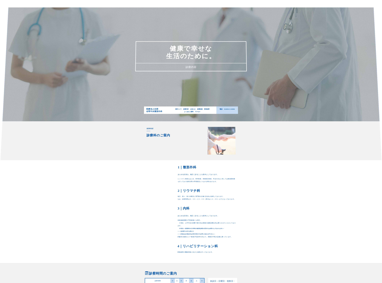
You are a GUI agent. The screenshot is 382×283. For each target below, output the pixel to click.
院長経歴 (205, 115)
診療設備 (199, 115)
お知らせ (192, 115)
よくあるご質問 (189, 117)
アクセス (197, 117)
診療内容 (186, 115)
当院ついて (179, 115)
